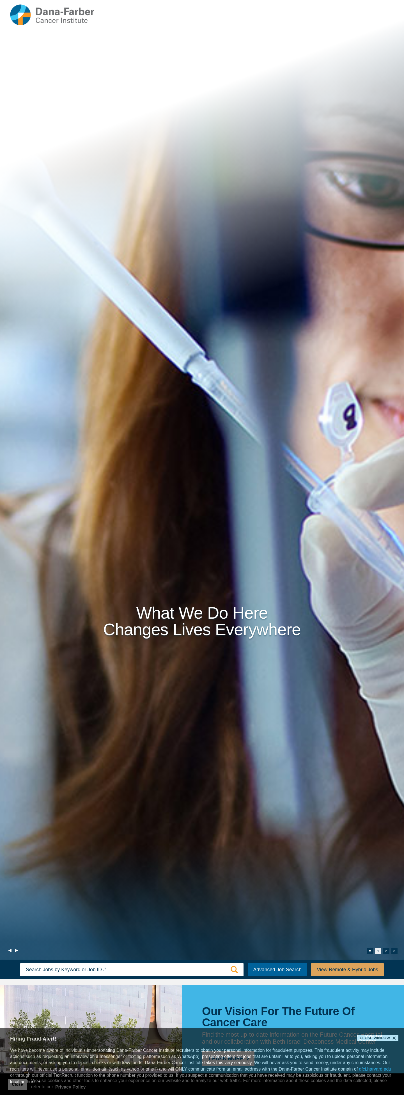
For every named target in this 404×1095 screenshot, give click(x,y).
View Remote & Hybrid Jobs (347, 969)
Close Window (375, 1038)
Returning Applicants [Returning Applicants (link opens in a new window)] (340, 15)
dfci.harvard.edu (375, 1069)
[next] (16, 951)
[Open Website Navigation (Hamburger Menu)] (381, 15)
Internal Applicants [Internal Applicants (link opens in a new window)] (289, 15)
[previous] (9, 951)
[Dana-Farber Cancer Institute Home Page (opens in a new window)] (52, 14)
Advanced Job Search (277, 969)
